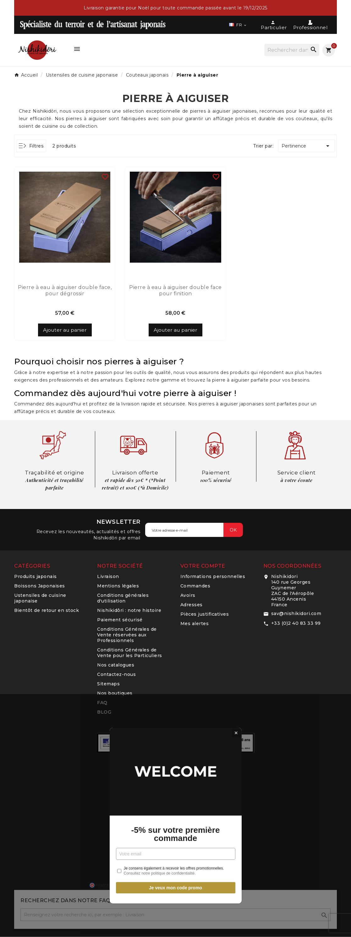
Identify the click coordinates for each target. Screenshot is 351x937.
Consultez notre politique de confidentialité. (160, 526)
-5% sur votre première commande (175, 487)
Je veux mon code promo (175, 540)
